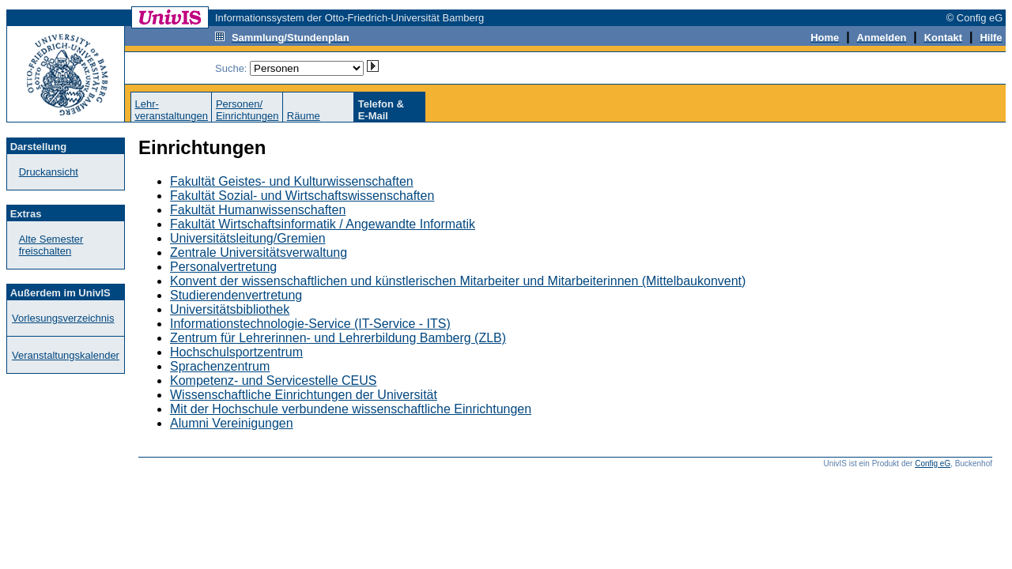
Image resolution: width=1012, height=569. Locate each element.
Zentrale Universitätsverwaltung (258, 252)
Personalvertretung (223, 266)
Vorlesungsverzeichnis (63, 318)
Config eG (932, 463)
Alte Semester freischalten (51, 245)
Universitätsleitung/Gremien (248, 238)
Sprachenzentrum (220, 366)
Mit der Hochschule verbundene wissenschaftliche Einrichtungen (350, 409)
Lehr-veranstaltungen (171, 110)
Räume (303, 116)
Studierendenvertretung (236, 295)
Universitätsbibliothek (229, 309)
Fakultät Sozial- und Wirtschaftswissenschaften (302, 195)
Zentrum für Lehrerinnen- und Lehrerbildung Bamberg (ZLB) (338, 338)
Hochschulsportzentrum (236, 352)
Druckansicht (48, 172)
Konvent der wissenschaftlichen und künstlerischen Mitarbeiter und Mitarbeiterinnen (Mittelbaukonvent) (458, 281)
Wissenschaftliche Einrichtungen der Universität (303, 394)
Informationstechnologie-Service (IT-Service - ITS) (310, 323)
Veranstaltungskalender (65, 355)
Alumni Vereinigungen (231, 423)
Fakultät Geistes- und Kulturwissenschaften (291, 181)
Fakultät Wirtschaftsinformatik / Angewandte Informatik (322, 224)
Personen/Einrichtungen (247, 110)
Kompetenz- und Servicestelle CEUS (273, 380)
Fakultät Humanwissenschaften (258, 210)
